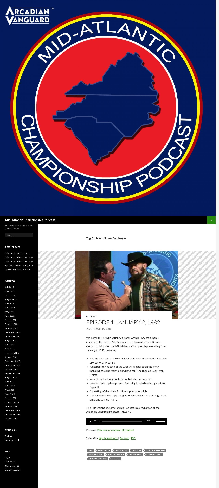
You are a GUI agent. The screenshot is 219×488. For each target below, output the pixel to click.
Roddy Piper (135, 454)
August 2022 (11, 299)
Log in (7, 457)
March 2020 (10, 398)
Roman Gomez (154, 454)
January (136, 450)
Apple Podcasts (108, 438)
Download (128, 429)
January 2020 (11, 406)
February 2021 (12, 353)
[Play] (90, 421)
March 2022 (10, 320)
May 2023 (9, 291)
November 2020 (12, 365)
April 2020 (10, 394)
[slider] (122, 421)
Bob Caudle (104, 450)
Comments (12, 466)
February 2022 (12, 324)
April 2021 (10, 348)
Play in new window (108, 429)
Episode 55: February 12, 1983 (19, 265)
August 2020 (11, 377)
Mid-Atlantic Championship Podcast (30, 220)
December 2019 (12, 410)
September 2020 (12, 373)
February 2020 (12, 402)
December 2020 (12, 361)
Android (124, 438)
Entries (10, 461)
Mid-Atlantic (96, 454)
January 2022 (11, 328)
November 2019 (12, 414)
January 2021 (11, 357)
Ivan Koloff (121, 450)
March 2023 (10, 295)
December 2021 (12, 332)
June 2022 (10, 307)
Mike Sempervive (116, 454)
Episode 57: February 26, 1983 (19, 257)
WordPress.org (12, 470)
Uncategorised (12, 440)
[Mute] (153, 421)
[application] (126, 421)
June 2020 (10, 385)
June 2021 (10, 344)
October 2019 (11, 418)
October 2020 (11, 369)
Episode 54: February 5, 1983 (18, 269)
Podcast (91, 316)
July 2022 (9, 303)
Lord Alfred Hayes (155, 450)
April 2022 (10, 316)
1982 (91, 450)
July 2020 (9, 381)
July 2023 (9, 287)
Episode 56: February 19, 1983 (19, 261)
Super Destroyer (98, 459)
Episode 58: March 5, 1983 (17, 253)
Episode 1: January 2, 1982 (123, 322)
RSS (133, 438)
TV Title (115, 459)
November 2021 (12, 336)
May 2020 (9, 390)
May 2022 (9, 311)
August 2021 (11, 340)
